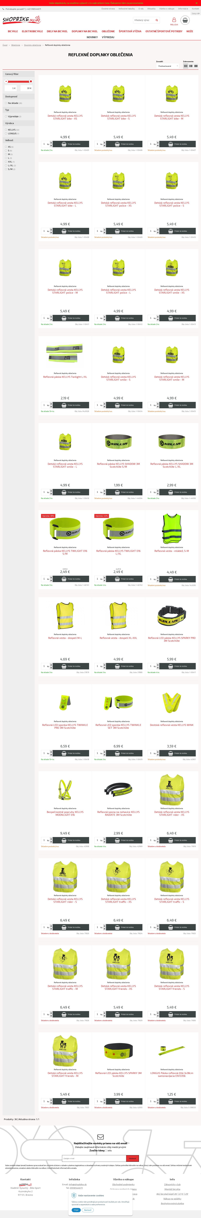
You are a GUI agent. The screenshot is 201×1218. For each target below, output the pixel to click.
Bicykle (13, 31)
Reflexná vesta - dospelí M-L (65, 637)
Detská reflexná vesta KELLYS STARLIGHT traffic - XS (118, 900)
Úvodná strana (108, 8)
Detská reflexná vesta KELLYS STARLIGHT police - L (118, 291)
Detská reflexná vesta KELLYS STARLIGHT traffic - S (171, 900)
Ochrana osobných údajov (123, 1189)
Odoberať (132, 1158)
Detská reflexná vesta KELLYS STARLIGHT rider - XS (171, 813)
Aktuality (151, 8)
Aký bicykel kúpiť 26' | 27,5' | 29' (172, 1193)
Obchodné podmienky (123, 1184)
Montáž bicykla (172, 1189)
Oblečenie (108, 31)
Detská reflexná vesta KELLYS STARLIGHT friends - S (171, 987)
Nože (190, 31)
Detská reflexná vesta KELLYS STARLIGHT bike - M (171, 117)
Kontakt (195, 8)
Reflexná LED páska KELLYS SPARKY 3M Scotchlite (118, 1074)
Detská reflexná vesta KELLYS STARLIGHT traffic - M (65, 987)
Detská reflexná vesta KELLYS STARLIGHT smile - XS (171, 291)
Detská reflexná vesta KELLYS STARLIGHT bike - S (118, 117)
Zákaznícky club (172, 1184)
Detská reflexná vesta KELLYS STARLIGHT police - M (65, 291)
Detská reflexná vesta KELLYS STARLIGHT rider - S (65, 900)
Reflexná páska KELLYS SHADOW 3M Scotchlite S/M (118, 465)
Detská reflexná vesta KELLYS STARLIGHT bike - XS (65, 117)
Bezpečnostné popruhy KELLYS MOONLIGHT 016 (65, 813)
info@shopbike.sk (78, 1184)
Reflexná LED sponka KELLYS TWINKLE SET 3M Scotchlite (118, 726)
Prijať (76, 1210)
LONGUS (13, 133)
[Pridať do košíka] (71, 144)
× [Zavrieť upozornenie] (196, 3)
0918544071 (76, 1187)
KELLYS (13, 129)
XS (10, 146)
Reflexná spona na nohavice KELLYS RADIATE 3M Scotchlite (118, 813)
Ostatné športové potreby (163, 31)
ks (48, 144)
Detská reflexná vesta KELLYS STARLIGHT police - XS (118, 204)
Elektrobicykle (32, 31)
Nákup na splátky (172, 1198)
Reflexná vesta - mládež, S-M (171, 550)
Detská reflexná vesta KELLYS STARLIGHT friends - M (65, 1074)
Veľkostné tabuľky (127, 8)
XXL (11, 161)
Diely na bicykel (57, 31)
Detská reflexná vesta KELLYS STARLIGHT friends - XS (118, 987)
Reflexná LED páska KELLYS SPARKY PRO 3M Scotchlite (171, 639)
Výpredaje (14, 116)
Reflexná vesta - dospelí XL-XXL (118, 637)
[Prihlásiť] (174, 21)
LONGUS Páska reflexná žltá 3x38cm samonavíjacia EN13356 (171, 1074)
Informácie (183, 8)
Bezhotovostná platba (172, 1203)
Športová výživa (130, 31)
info (110, 1150)
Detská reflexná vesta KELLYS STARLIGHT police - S (171, 204)
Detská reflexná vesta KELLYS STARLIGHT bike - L (65, 204)
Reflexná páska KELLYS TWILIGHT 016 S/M (65, 552)
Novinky (92, 37)
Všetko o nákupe (166, 8)
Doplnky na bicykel (85, 31)
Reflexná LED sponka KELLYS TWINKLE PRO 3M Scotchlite (65, 726)
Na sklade (15, 103)
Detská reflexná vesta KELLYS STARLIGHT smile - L (65, 465)
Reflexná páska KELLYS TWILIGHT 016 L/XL (118, 552)
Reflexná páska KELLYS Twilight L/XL (65, 376)
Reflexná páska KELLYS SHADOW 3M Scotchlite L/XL (171, 465)
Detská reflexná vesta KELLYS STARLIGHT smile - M (171, 378)
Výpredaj (108, 37)
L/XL (12, 165)
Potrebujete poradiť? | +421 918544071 (23, 9)
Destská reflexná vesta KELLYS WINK (171, 724)
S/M (11, 169)
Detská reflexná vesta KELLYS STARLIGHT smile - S (118, 378)
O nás (141, 8)
